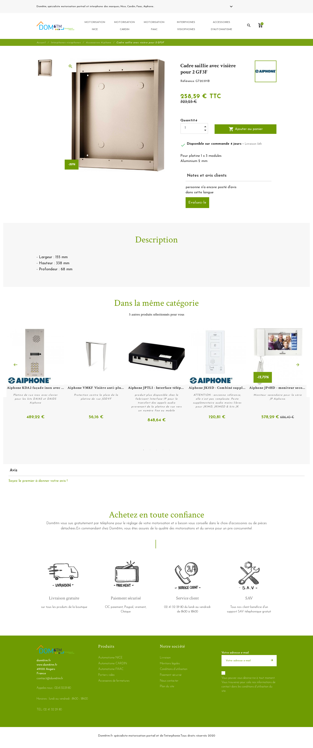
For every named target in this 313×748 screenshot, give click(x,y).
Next (298, 365)
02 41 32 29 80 (165, 6)
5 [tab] (169, 450)
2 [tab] (150, 450)
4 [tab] (163, 450)
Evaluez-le (197, 203)
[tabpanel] (157, 376)
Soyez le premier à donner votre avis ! (37, 481)
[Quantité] (194, 128)
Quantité (189, 121)
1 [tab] (143, 450)
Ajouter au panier (246, 129)
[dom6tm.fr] (55, 26)
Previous (15, 365)
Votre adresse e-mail (235, 652)
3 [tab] (156, 450)
